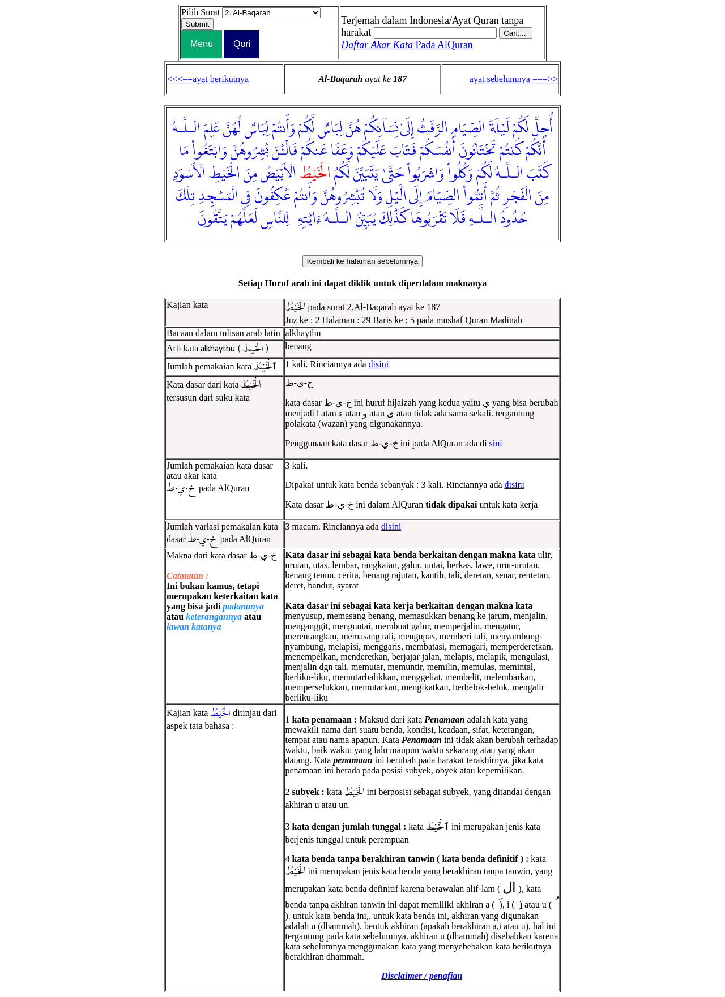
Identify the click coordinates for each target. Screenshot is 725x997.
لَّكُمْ (306, 128)
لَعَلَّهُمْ (244, 219)
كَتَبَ (539, 173)
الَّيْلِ (396, 196)
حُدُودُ (513, 219)
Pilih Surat (200, 12)
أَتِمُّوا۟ (475, 196)
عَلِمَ (212, 128)
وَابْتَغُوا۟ (209, 151)
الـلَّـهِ (483, 219)
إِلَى (416, 196)
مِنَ (250, 173)
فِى (246, 196)
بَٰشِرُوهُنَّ (249, 151)
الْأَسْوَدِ (189, 173)
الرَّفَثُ (432, 128)
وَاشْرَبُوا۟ (425, 173)
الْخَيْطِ (224, 173)
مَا (184, 151)
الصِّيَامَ (443, 196)
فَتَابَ (403, 151)
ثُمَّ (495, 196)
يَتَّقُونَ (212, 219)
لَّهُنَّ (232, 128)
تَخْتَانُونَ (477, 151)
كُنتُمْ (511, 151)
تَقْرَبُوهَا (429, 219)
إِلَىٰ (407, 128)
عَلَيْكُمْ (371, 151)
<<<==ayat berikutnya (208, 79)
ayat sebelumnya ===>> (514, 79)
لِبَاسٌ (330, 128)
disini (379, 364)
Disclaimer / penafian (421, 976)
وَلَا (375, 196)
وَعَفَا (342, 151)
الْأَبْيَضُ (278, 173)
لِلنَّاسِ (275, 219)
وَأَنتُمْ (283, 128)
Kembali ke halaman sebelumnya (362, 261)
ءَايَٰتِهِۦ (306, 219)
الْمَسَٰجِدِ (218, 196)
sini (495, 443)
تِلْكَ (185, 196)
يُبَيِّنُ (366, 219)
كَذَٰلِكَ (393, 219)
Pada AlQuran (407, 44)
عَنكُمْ (314, 151)
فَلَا (458, 219)
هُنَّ (353, 128)
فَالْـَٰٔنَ (284, 151)
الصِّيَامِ (468, 128)
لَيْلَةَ (499, 128)
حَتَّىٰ (393, 173)
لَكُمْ (520, 128)
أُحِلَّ (542, 128)
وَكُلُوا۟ (460, 173)
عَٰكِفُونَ (272, 196)
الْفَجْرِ (517, 196)
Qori (241, 44)
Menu (201, 44)
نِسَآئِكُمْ (381, 128)
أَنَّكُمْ (536, 151)
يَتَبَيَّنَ (365, 173)
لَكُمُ (342, 173)
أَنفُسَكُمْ (437, 151)
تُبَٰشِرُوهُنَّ (343, 196)
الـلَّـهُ (187, 128)
